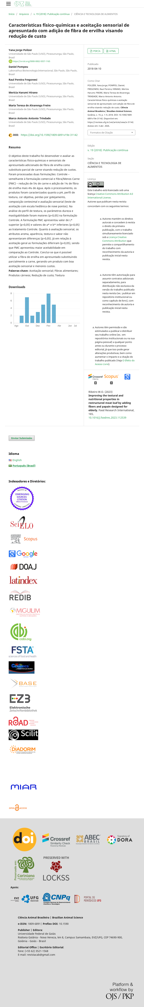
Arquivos (24, 14)
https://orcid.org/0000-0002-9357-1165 (31, 61)
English (17, 460)
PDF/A (96, 51)
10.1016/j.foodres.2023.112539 (107, 417)
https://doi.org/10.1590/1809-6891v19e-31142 (49, 135)
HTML (112, 51)
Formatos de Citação (101, 132)
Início (12, 14)
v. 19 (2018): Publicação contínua (52, 14)
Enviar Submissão (21, 438)
